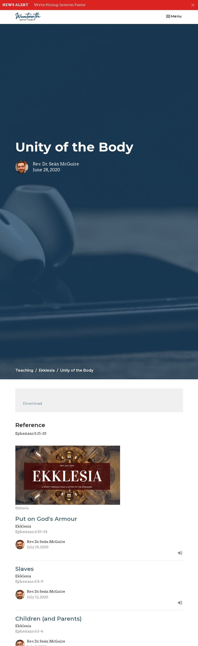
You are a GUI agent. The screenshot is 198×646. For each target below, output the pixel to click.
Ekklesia (47, 370)
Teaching (24, 370)
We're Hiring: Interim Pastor (60, 5)
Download (32, 403)
